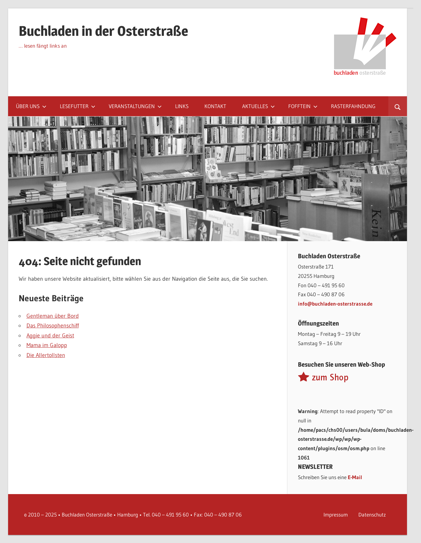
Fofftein (303, 106)
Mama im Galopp (46, 345)
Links (182, 106)
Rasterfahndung (353, 106)
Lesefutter (77, 106)
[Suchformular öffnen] (397, 106)
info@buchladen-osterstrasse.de (335, 303)
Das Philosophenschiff (52, 325)
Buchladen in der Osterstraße (103, 30)
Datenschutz (372, 514)
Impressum (335, 514)
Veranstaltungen (135, 106)
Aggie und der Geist (50, 335)
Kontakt (215, 106)
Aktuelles (258, 106)
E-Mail (355, 477)
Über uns (31, 106)
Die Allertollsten (45, 355)
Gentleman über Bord (52, 315)
